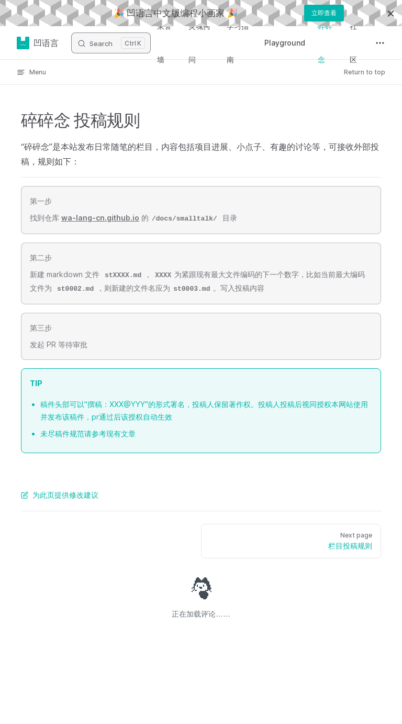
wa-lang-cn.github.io (100, 217)
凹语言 (38, 43)
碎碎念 (325, 42)
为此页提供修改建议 (59, 494)
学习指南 (238, 42)
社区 (353, 42)
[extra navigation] (380, 43)
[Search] (111, 42)
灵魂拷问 (199, 42)
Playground (284, 42)
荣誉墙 (164, 42)
